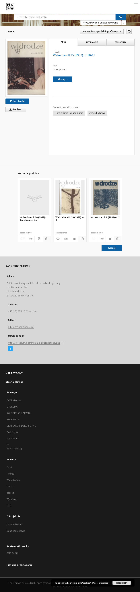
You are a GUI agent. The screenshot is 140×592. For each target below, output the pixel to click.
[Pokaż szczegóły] (46, 239)
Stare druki (12, 438)
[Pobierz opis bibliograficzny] (30, 239)
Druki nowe (13, 432)
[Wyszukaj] (121, 17)
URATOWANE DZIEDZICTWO (21, 425)
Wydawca (12, 499)
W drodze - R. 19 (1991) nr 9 (69, 218)
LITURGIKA (12, 406)
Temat (10, 486)
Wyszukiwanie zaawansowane (100, 22)
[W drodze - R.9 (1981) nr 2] (105, 197)
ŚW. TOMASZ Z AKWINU (19, 413)
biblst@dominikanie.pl (21, 327)
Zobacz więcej (14, 448)
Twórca (10, 473)
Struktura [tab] (120, 42)
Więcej (111, 248)
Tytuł (9, 467)
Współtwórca (14, 480)
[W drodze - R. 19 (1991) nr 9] (70, 197)
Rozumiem (121, 583)
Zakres (10, 492)
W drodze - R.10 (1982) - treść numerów (33, 218)
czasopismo (59, 69)
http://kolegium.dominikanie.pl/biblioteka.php (34, 342)
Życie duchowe (97, 113)
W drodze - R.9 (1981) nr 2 (105, 217)
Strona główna (14, 381)
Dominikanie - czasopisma (69, 113)
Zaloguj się (12, 552)
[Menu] (136, 3)
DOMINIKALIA (14, 400)
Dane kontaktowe (16, 530)
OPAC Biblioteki (15, 524)
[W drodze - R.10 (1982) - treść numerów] (34, 197)
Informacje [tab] (92, 42)
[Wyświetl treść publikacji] (74, 239)
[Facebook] (10, 349)
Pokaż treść (17, 101)
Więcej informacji (100, 583)
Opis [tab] (63, 42)
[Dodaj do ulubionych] (129, 31)
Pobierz (15, 109)
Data (9, 505)
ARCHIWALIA (13, 419)
